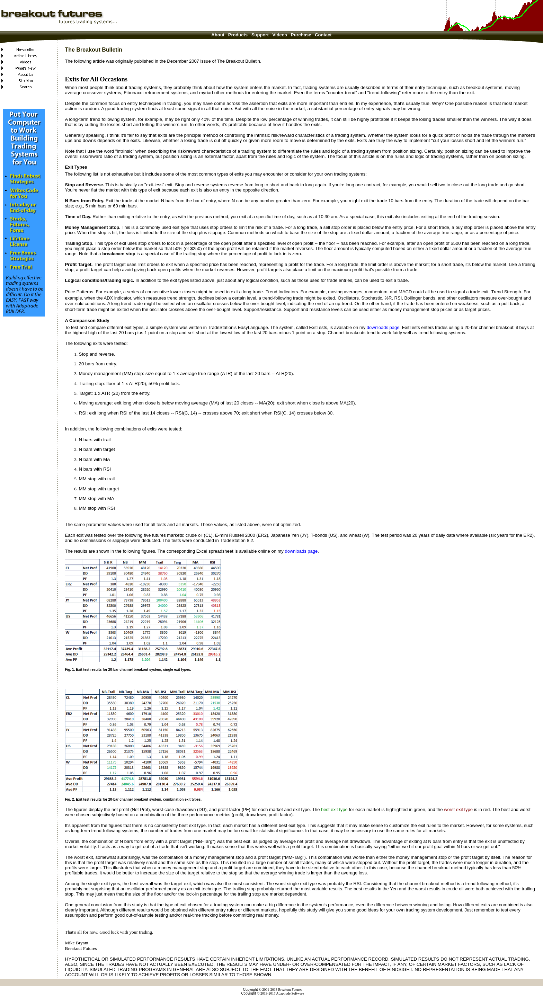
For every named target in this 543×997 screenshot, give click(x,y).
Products (238, 34)
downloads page (383, 327)
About (217, 34)
